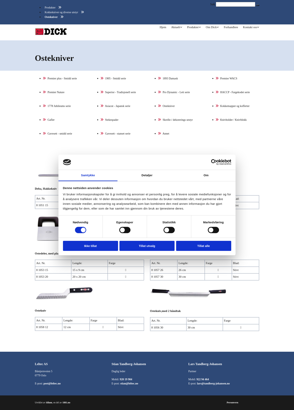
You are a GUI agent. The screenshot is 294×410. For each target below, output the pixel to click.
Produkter (50, 7)
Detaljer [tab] (147, 175)
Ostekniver (51, 17)
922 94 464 (203, 379)
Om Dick (211, 27)
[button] (257, 5)
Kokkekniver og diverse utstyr (61, 12)
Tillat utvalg (147, 246)
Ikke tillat (90, 246)
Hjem (163, 27)
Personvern (232, 402)
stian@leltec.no (129, 383)
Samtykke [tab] (88, 175)
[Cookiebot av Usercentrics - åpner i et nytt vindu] (214, 162)
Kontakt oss (250, 27)
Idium (49, 402)
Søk (212, 4)
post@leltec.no (52, 383)
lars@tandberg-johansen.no (213, 383)
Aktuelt (175, 27)
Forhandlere (231, 27)
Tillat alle (203, 246)
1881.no (66, 402)
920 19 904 (126, 379)
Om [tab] (205, 175)
